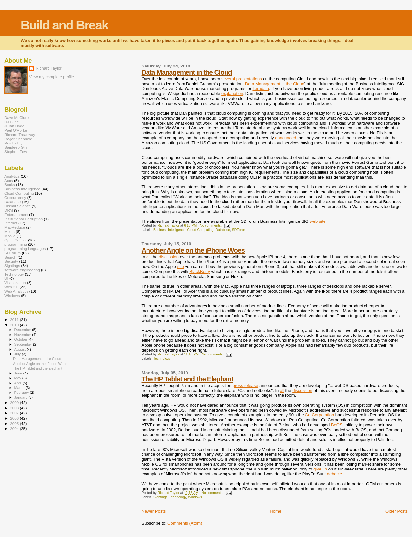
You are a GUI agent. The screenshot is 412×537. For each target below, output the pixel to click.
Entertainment (16, 214)
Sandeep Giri (15, 147)
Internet (10, 223)
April (18, 383)
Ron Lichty (13, 143)
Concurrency (15, 197)
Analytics (12, 176)
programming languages (25, 248)
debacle (334, 473)
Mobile (10, 236)
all (148, 256)
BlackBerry (199, 271)
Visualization (15, 282)
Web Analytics (16, 291)
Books (9, 184)
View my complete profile (51, 77)
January (21, 397)
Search (10, 257)
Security (11, 261)
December (23, 330)
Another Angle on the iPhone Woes (193, 250)
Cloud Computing (200, 230)
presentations (249, 78)
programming (15, 244)
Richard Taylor (49, 68)
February (22, 392)
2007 (15, 413)
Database (222, 230)
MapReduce (14, 227)
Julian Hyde (14, 126)
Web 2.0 (11, 287)
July (18, 354)
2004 (15, 428)
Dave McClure (16, 117)
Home (275, 511)
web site (317, 221)
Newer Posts (154, 511)
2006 (15, 418)
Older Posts (396, 511)
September (23, 344)
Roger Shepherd (18, 139)
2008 (15, 408)
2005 (15, 423)
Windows (195, 497)
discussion (169, 256)
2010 (15, 325)
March (20, 388)
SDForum (239, 230)
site (180, 266)
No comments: (211, 225)
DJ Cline (11, 122)
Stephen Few (15, 151)
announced (285, 137)
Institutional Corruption (23, 219)
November (23, 334)
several (228, 78)
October (21, 339)
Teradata (260, 88)
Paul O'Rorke (15, 130)
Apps (8, 180)
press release (245, 385)
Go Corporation (319, 414)
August (20, 349)
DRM (8, 210)
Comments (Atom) (184, 523)
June (18, 373)
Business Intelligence (169, 230)
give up (320, 469)
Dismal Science (17, 206)
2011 (15, 319)
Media (9, 231)
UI (6, 278)
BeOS (337, 424)
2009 (15, 402)
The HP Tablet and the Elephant (187, 379)
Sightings (160, 497)
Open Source (15, 240)
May (18, 378)
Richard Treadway (19, 134)
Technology (162, 358)
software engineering (22, 270)
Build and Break (64, 25)
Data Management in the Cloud (187, 72)
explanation (232, 93)
